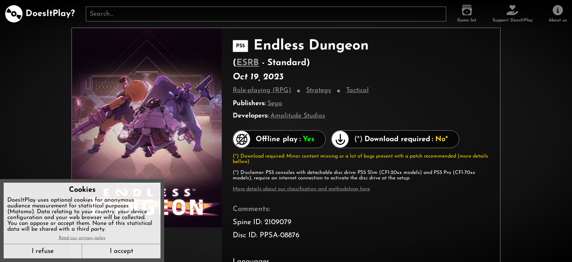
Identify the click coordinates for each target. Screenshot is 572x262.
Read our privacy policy (82, 238)
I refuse (43, 251)
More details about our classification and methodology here (301, 189)
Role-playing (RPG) (262, 90)
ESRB (247, 63)
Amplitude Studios (297, 115)
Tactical (357, 90)
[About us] (557, 14)
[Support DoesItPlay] (512, 14)
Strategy (318, 90)
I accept (121, 251)
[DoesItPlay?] (40, 14)
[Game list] (467, 14)
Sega (274, 103)
